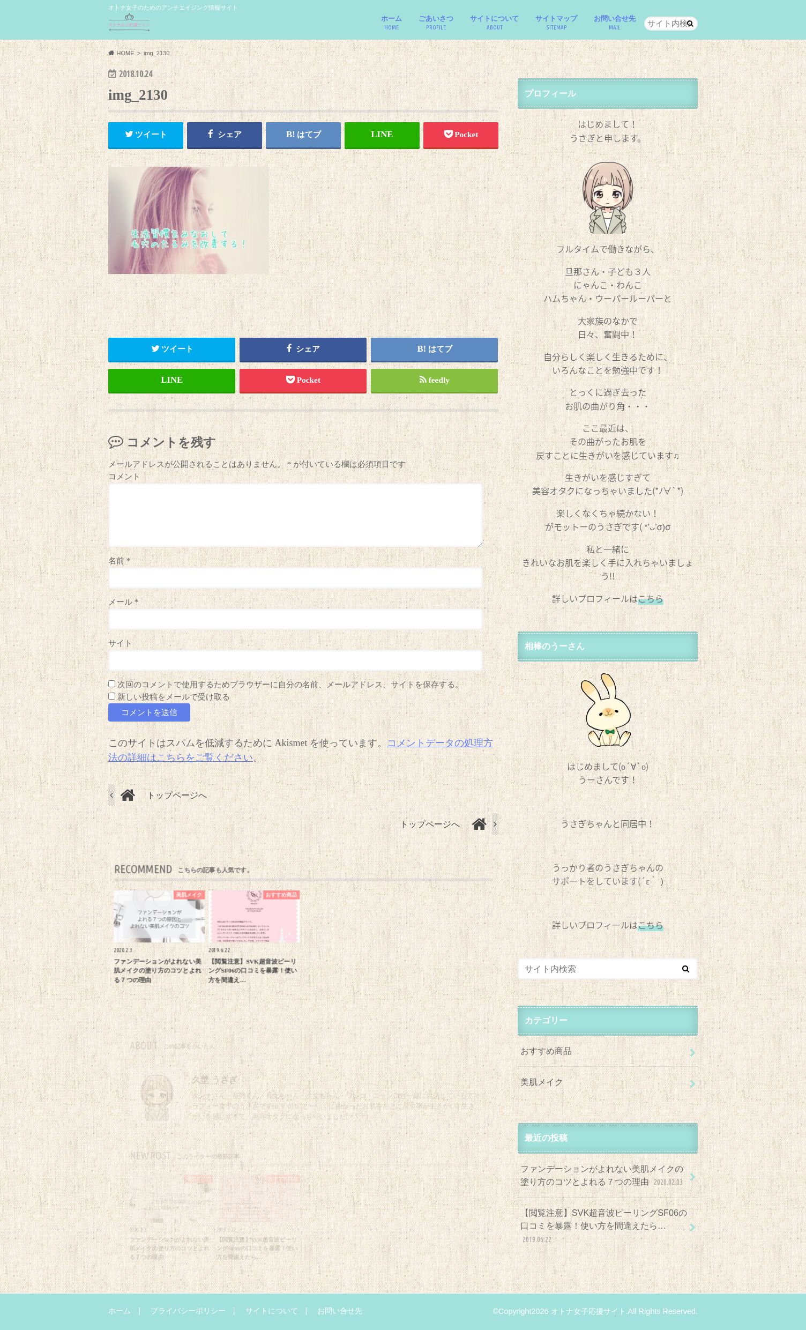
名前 (119, 560)
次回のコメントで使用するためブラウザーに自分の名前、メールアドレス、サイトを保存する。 (290, 684)
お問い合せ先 (615, 22)
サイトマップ (556, 22)
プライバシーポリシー (188, 1310)
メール (123, 601)
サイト (120, 643)
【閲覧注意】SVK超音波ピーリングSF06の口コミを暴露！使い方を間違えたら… (603, 1226)
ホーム (391, 22)
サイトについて (494, 22)
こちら (650, 924)
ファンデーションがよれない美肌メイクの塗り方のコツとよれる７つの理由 (602, 1176)
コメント (124, 476)
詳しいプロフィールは (607, 598)
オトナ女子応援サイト (588, 1311)
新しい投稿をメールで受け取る (173, 696)
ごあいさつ (436, 22)
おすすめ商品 (546, 1051)
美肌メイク (541, 1082)
